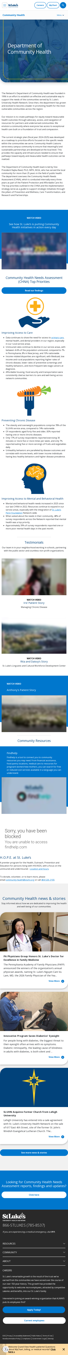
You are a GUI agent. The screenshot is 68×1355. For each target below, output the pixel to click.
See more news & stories (34, 1152)
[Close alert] (63, 1349)
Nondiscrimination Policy (11, 1338)
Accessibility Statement (22, 1336)
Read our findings (34, 290)
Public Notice (36, 1336)
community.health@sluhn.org (20, 879)
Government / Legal (39, 1338)
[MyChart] (53, 5)
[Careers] (40, 5)
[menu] (4, 5)
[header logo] (13, 5)
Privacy (9, 1336)
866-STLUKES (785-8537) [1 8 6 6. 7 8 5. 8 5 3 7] (24, 1225)
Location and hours (39, 868)
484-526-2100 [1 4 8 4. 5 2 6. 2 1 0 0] (47, 879)
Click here (34, 1194)
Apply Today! (34, 1309)
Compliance (26, 1338)
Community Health (14, 15)
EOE (4, 1336)
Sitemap (51, 1338)
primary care (57, 337)
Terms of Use (47, 1336)
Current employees (34, 1320)
